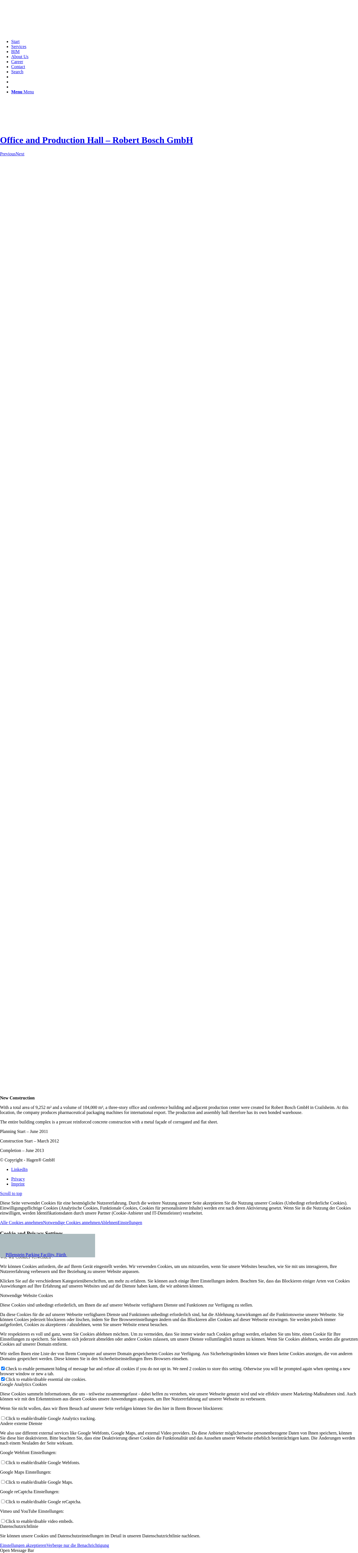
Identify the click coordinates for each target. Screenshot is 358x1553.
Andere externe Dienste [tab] (21, 1423)
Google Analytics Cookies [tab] (23, 1384)
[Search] (17, 71)
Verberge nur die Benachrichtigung (77, 1545)
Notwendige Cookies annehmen (71, 1222)
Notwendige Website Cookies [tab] (26, 1295)
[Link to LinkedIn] (19, 1169)
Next (20, 153)
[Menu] (22, 91)
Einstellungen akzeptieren (23, 1545)
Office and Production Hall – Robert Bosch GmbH (96, 140)
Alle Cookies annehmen (21, 1222)
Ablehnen (108, 1222)
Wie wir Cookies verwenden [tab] (25, 1257)
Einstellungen (129, 1222)
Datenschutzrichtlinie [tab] (19, 1526)
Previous (8, 153)
